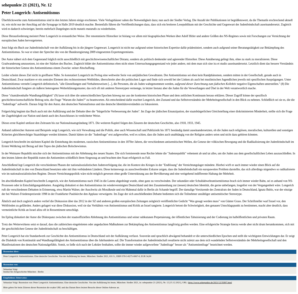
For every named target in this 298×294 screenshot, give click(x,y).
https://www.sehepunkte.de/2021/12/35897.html (210, 282)
